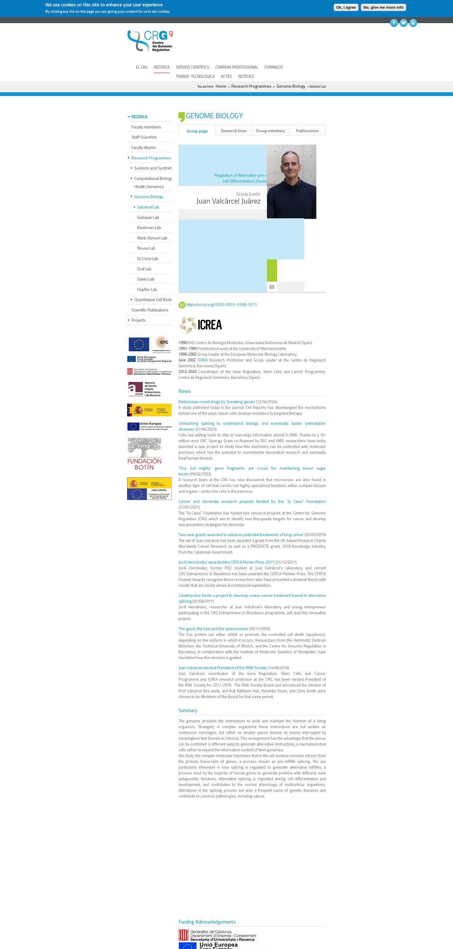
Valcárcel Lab (148, 190)
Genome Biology (290, 86)
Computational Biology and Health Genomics (157, 165)
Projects (138, 303)
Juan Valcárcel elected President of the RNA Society (223, 650)
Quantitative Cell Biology (155, 282)
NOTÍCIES (246, 76)
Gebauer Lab (148, 200)
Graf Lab (144, 252)
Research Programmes (251, 86)
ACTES (226, 76)
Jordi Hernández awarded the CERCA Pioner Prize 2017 (226, 545)
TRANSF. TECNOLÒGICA (195, 76)
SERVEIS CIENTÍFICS (192, 67)
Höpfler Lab (147, 272)
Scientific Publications (149, 293)
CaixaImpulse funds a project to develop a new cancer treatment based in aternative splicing (252, 581)
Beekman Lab (149, 210)
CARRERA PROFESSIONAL (237, 67)
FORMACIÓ (274, 67)
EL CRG (142, 67)
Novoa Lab (146, 231)
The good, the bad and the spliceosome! (213, 611)
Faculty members (146, 110)
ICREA (202, 342)
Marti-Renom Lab (152, 221)
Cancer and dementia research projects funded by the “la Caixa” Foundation (252, 484)
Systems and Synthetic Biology (161, 151)
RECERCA (162, 67)
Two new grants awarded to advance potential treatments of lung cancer (241, 517)
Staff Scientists (144, 120)
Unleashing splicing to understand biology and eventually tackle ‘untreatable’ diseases (252, 409)
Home (221, 86)
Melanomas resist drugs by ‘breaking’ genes (217, 384)
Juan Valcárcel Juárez (228, 183)
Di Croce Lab (147, 241)
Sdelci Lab (146, 262)
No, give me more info (383, 7)
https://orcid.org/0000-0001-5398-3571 (222, 287)
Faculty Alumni (143, 130)
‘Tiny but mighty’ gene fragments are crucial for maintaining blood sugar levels (252, 453)
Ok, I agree (346, 7)
